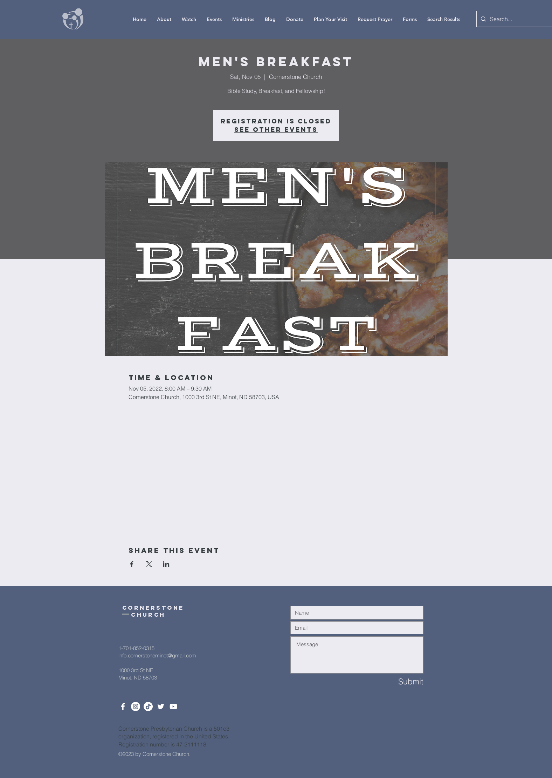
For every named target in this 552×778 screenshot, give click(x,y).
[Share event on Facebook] (132, 564)
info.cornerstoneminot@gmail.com (157, 655)
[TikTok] (148, 706)
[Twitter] (160, 706)
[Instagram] (135, 706)
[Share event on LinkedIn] (166, 564)
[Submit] (398, 682)
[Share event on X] (149, 564)
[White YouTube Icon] (173, 706)
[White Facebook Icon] (122, 706)
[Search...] (515, 19)
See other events (276, 130)
